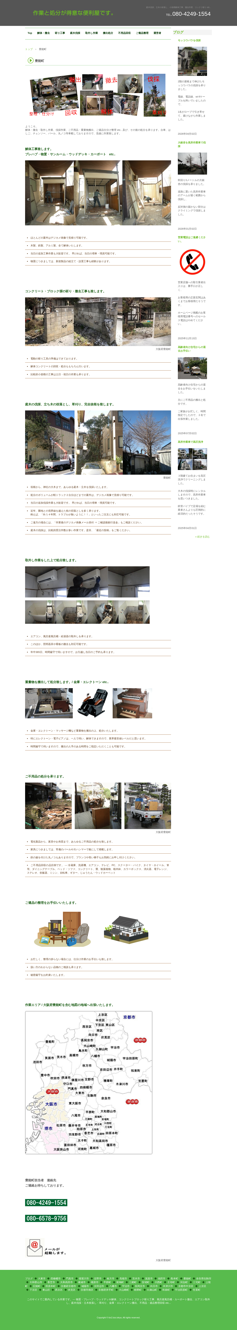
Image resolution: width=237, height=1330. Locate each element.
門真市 (70, 1278)
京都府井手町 (106, 1289)
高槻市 (123, 1278)
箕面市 (149, 1278)
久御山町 (152, 1289)
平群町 (107, 1282)
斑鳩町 (120, 1282)
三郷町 (133, 1282)
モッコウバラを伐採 (189, 40)
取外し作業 (91, 33)
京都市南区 (87, 1289)
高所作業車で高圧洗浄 (190, 441)
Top (30, 33)
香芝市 (51, 1282)
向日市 (154, 1286)
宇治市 (126, 1286)
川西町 (158, 1282)
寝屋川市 (84, 1278)
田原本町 (51, 1286)
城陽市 (85, 1286)
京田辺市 (99, 1286)
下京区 (33, 1289)
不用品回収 (124, 33)
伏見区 (71, 1289)
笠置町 (196, 1289)
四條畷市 (56, 1278)
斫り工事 (60, 33)
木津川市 (168, 1286)
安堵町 (145, 1282)
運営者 (157, 33)
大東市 (42, 1278)
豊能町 (187, 1278)
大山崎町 (124, 1289)
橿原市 (94, 1282)
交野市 (98, 1278)
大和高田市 (66, 1282)
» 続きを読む (202, 536)
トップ (29, 49)
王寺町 (171, 1282)
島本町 (174, 1278)
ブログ (178, 32)
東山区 (46, 1289)
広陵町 (36, 1286)
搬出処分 (108, 33)
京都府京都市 (68, 1286)
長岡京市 (140, 1286)
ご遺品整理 (142, 33)
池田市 (161, 1278)
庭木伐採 (75, 33)
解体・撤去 (43, 33)
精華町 (138, 1289)
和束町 (166, 1289)
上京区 (202, 1286)
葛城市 (82, 1282)
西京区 (59, 1289)
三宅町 (197, 1282)
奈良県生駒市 (203, 1278)
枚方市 (110, 1278)
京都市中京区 (185, 1286)
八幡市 (113, 1286)
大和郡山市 (36, 1282)
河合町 (184, 1282)
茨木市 (136, 1278)
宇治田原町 (181, 1289)
